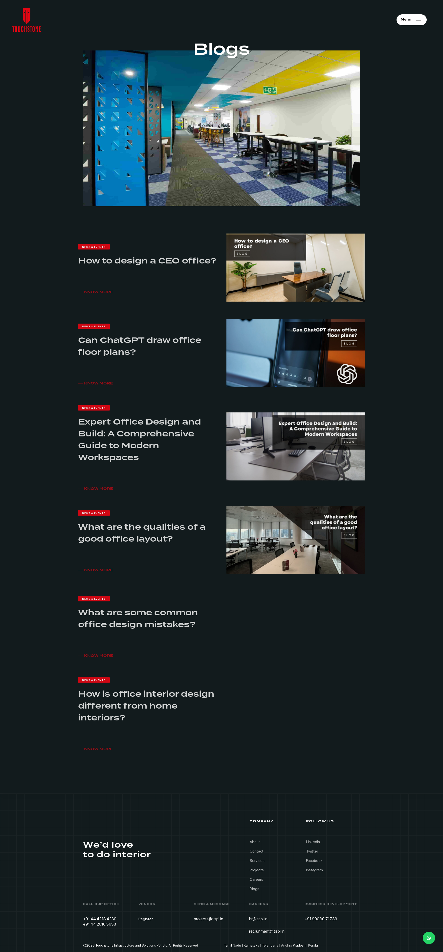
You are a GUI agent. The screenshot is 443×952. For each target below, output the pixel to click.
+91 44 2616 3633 (99, 924)
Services (257, 860)
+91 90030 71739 (321, 918)
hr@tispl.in (258, 918)
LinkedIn (313, 841)
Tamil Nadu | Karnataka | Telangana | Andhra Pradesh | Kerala (271, 945)
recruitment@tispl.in (267, 931)
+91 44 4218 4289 (99, 918)
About (255, 841)
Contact (257, 851)
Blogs (254, 888)
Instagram (314, 870)
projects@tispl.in (208, 918)
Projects (257, 870)
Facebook (314, 860)
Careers (256, 879)
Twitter (312, 851)
